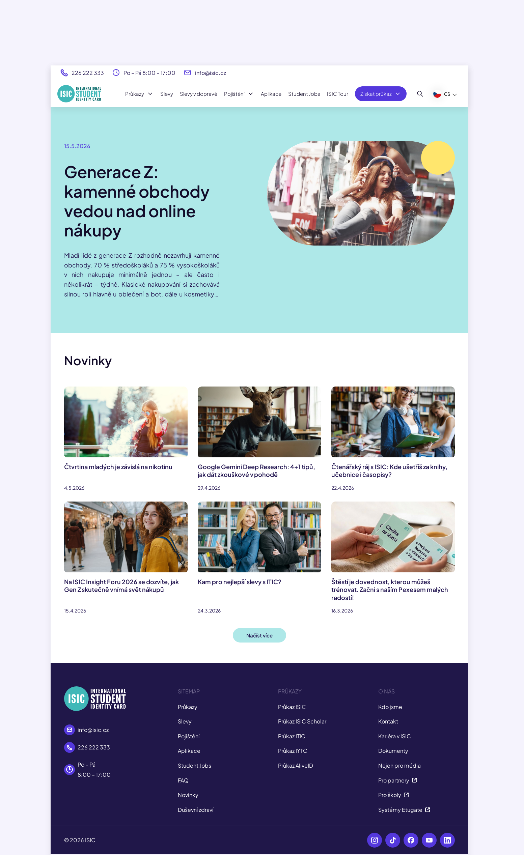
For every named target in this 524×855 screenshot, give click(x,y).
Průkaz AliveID (295, 765)
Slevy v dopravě (198, 93)
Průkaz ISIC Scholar (302, 721)
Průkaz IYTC (292, 750)
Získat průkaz (380, 93)
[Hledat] (420, 94)
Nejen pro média (399, 765)
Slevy (166, 93)
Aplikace (271, 93)
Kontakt (388, 721)
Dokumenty (393, 750)
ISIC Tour (337, 93)
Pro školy (393, 794)
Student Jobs (304, 93)
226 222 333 (88, 72)
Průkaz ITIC (291, 736)
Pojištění (239, 93)
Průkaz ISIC (292, 706)
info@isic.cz (210, 72)
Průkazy (139, 93)
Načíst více (259, 635)
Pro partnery (397, 780)
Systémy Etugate (404, 809)
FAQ (183, 780)
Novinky (188, 794)
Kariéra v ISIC (394, 736)
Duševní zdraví (195, 809)
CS (441, 94)
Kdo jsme (390, 706)
